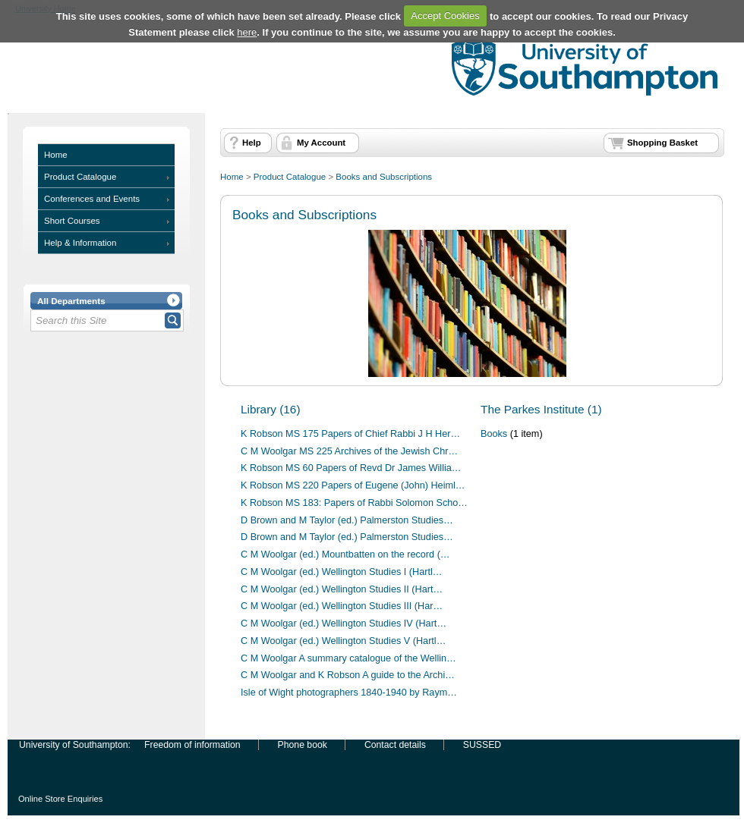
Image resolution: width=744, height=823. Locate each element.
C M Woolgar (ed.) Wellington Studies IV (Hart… (343, 623)
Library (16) (271, 409)
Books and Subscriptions (384, 176)
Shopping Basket (662, 142)
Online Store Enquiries (60, 798)
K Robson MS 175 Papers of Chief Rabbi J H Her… (350, 434)
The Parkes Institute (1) (541, 409)
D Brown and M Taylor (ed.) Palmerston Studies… (347, 520)
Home (56, 154)
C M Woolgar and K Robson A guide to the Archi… (348, 675)
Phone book (302, 745)
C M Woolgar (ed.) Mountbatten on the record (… (345, 554)
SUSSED (482, 745)
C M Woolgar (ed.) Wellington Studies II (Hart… (342, 589)
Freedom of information (192, 745)
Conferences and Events (92, 198)
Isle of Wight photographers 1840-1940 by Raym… (349, 692)
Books (494, 434)
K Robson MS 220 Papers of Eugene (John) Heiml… (353, 485)
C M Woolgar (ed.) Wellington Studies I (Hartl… (341, 572)
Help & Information (80, 242)
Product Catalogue (80, 176)
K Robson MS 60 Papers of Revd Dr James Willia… (351, 468)
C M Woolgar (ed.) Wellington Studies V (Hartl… (343, 641)
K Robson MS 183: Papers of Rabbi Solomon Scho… (354, 503)
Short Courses (72, 220)
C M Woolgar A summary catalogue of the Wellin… (348, 658)
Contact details (395, 745)
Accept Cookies (445, 15)
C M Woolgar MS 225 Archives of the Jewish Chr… (349, 451)
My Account (321, 142)
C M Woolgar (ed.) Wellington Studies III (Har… (342, 606)
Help (251, 142)
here (247, 32)
